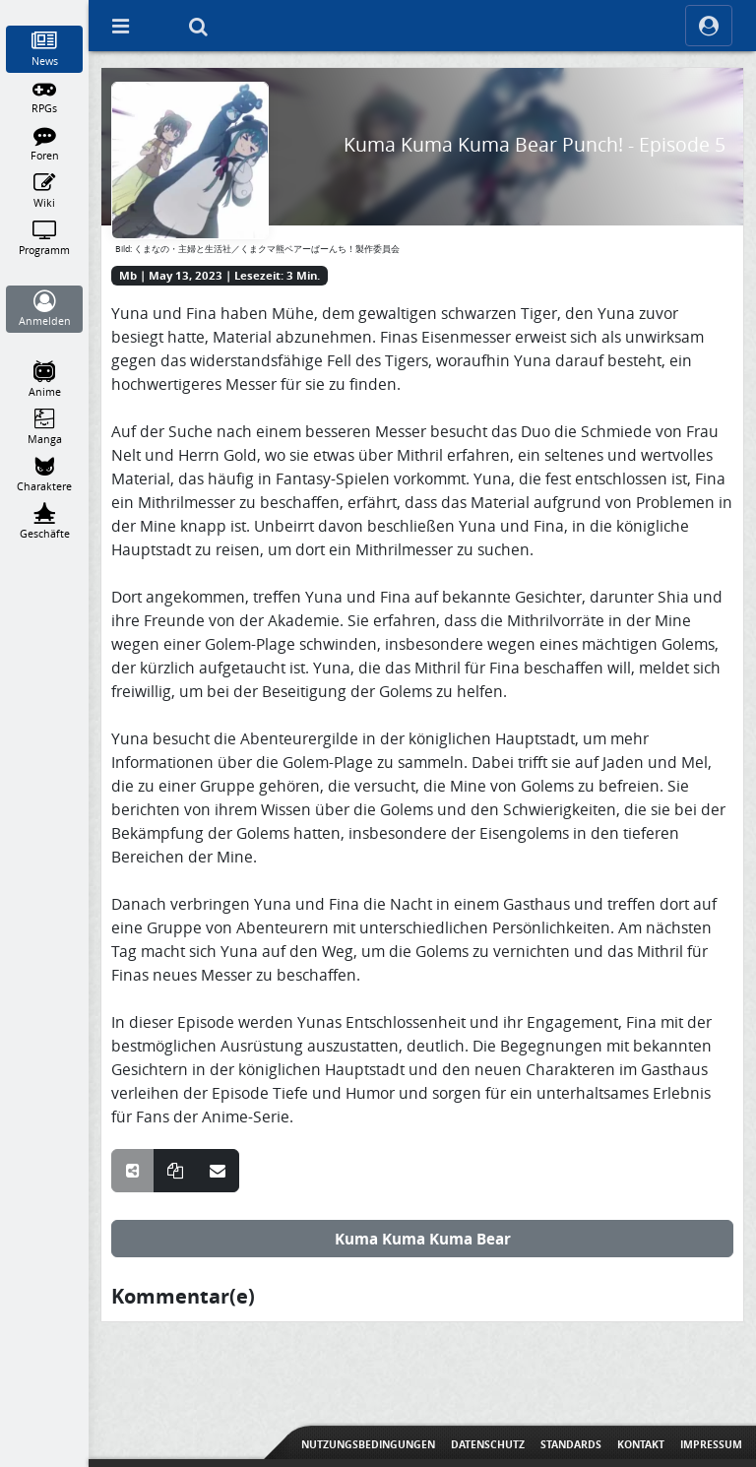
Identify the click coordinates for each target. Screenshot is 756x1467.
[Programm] (45, 238)
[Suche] (197, 25)
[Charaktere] (45, 474)
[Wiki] (45, 191)
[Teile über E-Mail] (217, 1170)
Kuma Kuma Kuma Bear (423, 1238)
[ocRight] (708, 25)
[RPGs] (45, 96)
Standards (570, 1444)
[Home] (45, 9)
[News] (45, 49)
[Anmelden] (45, 309)
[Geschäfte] (45, 521)
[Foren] (45, 143)
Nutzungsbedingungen (368, 1444)
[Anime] (45, 380)
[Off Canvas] (120, 25)
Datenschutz (488, 1444)
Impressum (711, 1444)
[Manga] (45, 427)
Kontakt (640, 1444)
